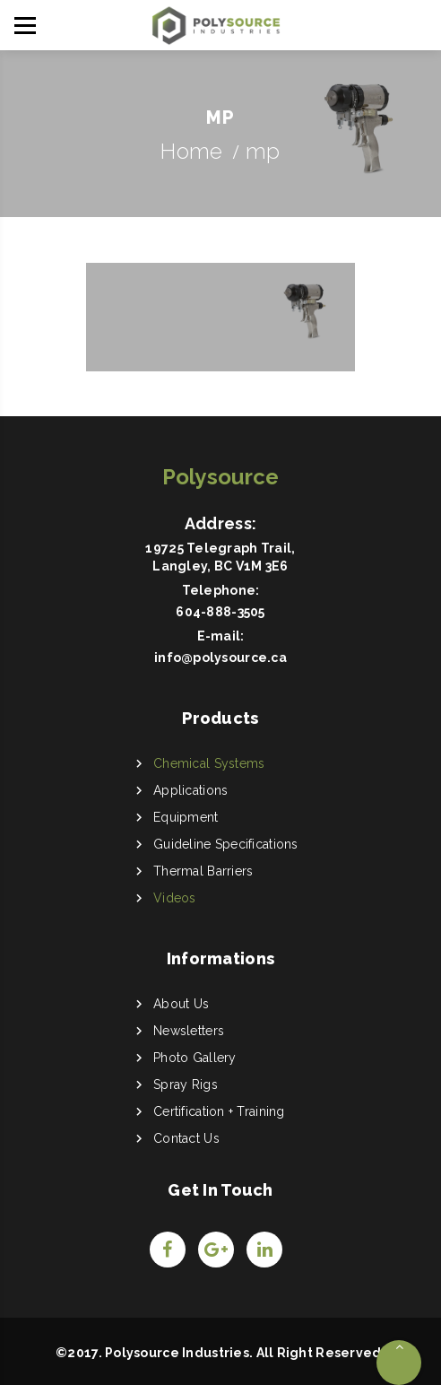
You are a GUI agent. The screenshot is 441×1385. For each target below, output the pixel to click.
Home (191, 151)
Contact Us (186, 1138)
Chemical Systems (208, 763)
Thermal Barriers (203, 871)
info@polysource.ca (220, 657)
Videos (174, 898)
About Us (181, 1004)
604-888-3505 (220, 612)
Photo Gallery (195, 1057)
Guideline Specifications (225, 844)
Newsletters (188, 1031)
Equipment (186, 817)
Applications (190, 790)
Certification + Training (219, 1111)
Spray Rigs (185, 1084)
